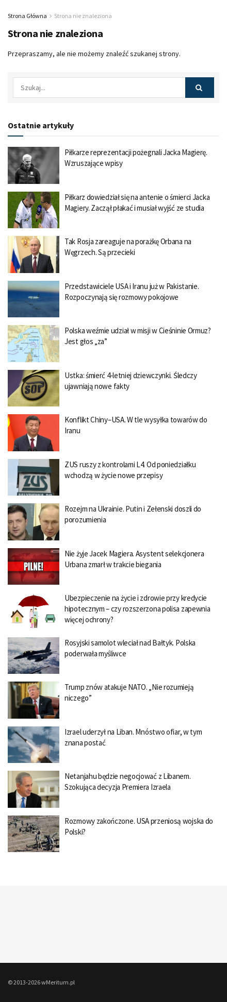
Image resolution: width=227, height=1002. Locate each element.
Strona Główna (27, 16)
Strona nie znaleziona (83, 16)
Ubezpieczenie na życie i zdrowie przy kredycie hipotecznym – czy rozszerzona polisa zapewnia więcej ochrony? (137, 608)
